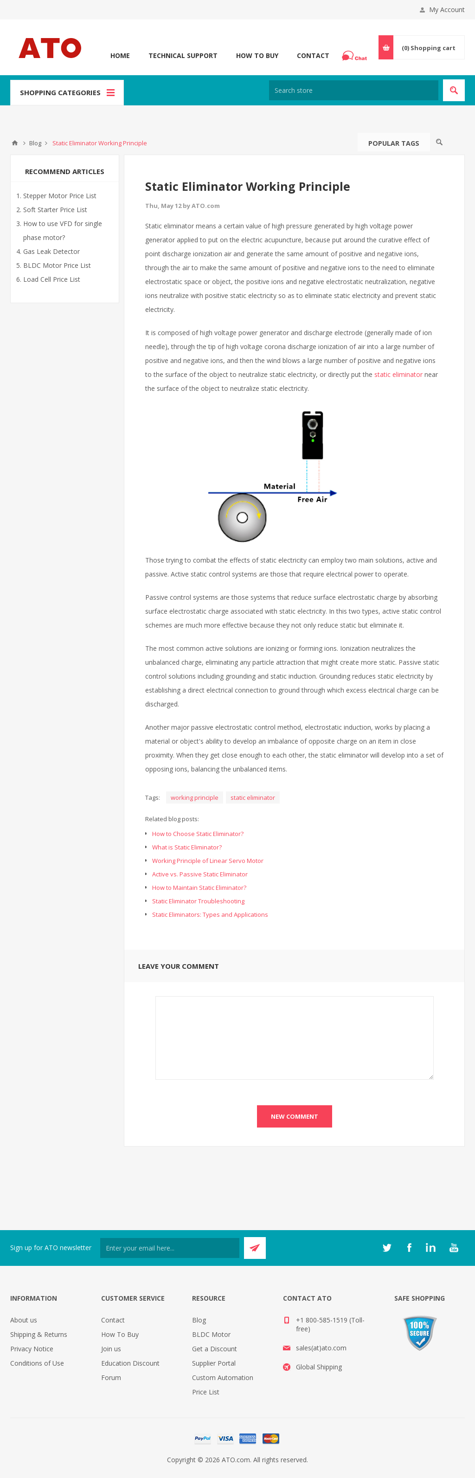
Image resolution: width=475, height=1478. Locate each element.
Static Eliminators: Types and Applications (210, 914)
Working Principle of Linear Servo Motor (207, 860)
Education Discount (130, 1363)
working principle (194, 797)
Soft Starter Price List (55, 209)
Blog (199, 1320)
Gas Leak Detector (51, 251)
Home (120, 55)
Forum (111, 1377)
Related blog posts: (172, 819)
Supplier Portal (214, 1363)
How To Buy (257, 55)
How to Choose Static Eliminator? (198, 834)
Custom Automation (222, 1377)
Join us (111, 1348)
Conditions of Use (37, 1363)
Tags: (152, 797)
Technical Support (183, 55)
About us (23, 1320)
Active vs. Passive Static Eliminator (200, 874)
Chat (356, 53)
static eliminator (398, 374)
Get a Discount (214, 1348)
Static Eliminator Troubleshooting (198, 901)
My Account (447, 9)
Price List (205, 1391)
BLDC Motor (211, 1334)
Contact (313, 55)
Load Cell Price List (51, 279)
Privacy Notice (31, 1348)
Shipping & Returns (38, 1334)
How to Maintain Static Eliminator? (199, 887)
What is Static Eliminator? (187, 847)
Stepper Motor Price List (59, 195)
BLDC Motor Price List (57, 265)
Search (439, 142)
